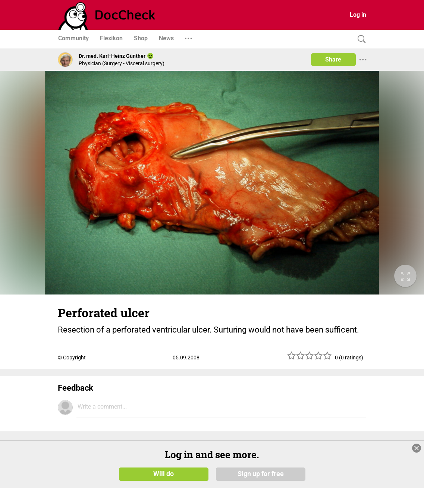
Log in (358, 14)
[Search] (360, 39)
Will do (163, 474)
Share (333, 59)
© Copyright (72, 358)
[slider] (309, 358)
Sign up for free (261, 474)
